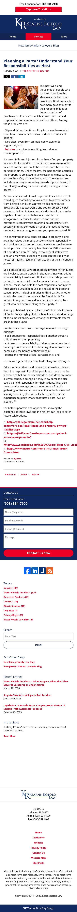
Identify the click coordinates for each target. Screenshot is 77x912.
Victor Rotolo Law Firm (18, 619)
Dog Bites (10, 610)
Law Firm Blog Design (38, 908)
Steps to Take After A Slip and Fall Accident (28, 695)
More (64, 36)
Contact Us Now (38, 553)
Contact (38, 36)
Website (38, 842)
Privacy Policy (38, 847)
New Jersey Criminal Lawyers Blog (23, 666)
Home (12, 36)
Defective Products (16, 597)
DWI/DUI (11, 601)
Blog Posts (38, 863)
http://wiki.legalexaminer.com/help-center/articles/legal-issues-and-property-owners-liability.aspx (35, 425)
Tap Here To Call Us (38, 9)
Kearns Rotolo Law (52, 895)
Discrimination (14, 606)
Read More (10, 736)
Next (35, 474)
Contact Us (38, 852)
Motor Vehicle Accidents (20, 592)
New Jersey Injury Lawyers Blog (38, 24)
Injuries (10, 149)
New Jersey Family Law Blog (19, 662)
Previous (10, 474)
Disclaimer (39, 837)
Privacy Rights (13, 615)
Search (38, 645)
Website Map (38, 857)
